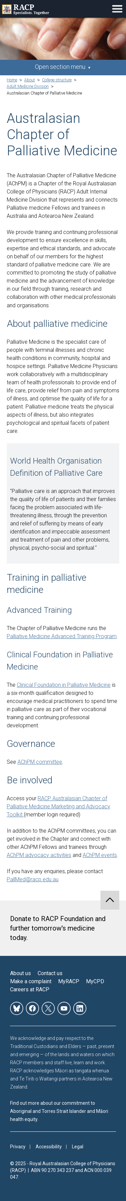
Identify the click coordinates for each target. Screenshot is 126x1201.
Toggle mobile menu (117, 8)
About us (20, 973)
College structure (57, 80)
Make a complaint (30, 981)
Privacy (18, 1146)
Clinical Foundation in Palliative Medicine (64, 685)
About (29, 80)
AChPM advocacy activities (39, 855)
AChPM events (100, 855)
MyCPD (95, 981)
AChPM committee (39, 762)
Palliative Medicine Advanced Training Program (62, 636)
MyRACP (68, 981)
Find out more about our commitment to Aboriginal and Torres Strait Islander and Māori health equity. (59, 1111)
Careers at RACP (29, 989)
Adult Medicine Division (28, 86)
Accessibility (49, 1146)
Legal (77, 1146)
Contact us (50, 973)
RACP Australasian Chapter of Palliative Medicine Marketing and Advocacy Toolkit (58, 806)
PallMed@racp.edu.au (32, 879)
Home (12, 80)
